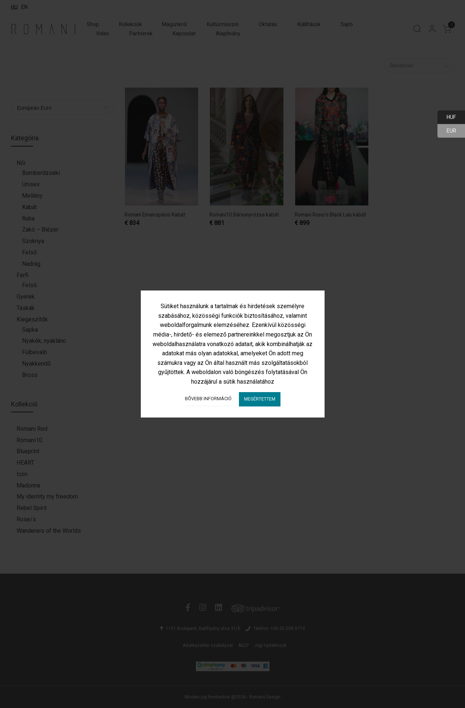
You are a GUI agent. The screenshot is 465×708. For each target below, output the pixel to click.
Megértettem (259, 399)
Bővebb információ (208, 398)
